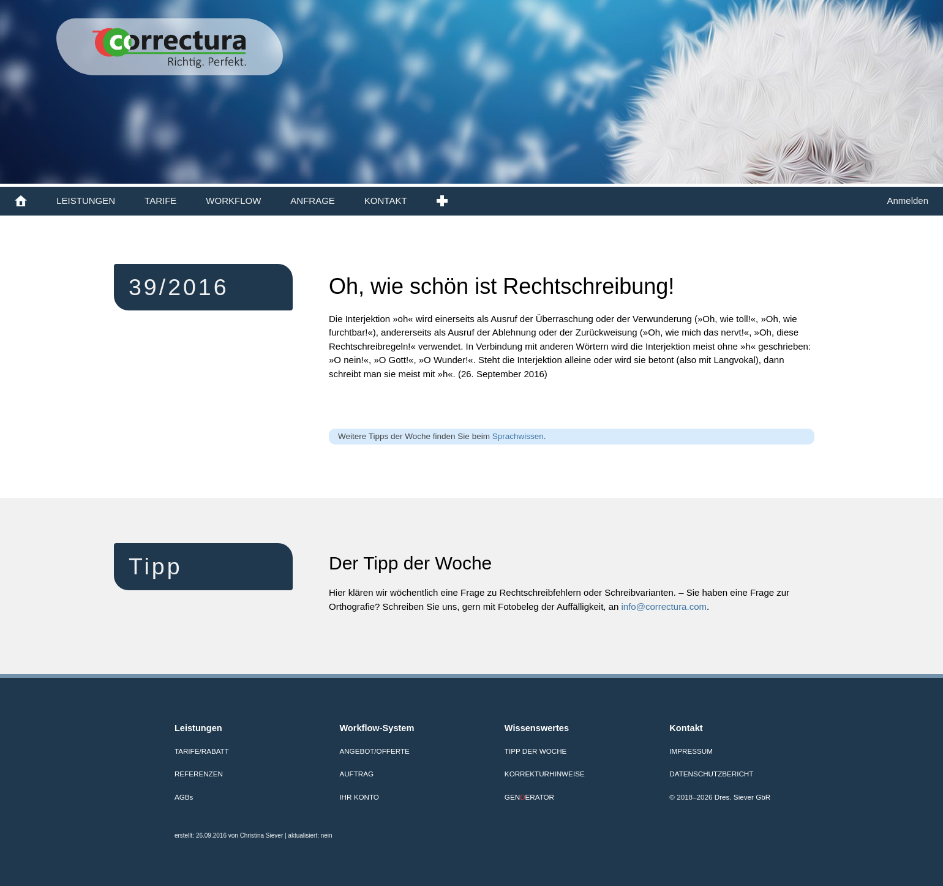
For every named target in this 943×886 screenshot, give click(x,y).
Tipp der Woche (535, 751)
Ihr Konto (359, 797)
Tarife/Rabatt (202, 751)
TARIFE (160, 200)
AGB (184, 797)
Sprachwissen (518, 436)
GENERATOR (529, 797)
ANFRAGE (312, 200)
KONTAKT (385, 200)
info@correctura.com (664, 606)
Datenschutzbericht (711, 774)
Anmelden (907, 200)
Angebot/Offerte (374, 751)
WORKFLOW (233, 200)
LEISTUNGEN (85, 200)
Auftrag (356, 774)
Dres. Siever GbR (742, 797)
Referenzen (199, 774)
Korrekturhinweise (545, 774)
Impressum (691, 751)
